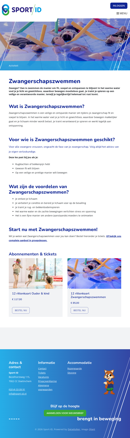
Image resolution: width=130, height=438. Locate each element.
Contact (42, 368)
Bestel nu (22, 310)
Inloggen (119, 5)
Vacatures (43, 376)
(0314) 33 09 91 (17, 389)
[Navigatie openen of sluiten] (122, 13)
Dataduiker (74, 429)
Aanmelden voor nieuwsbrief (65, 413)
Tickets (42, 372)
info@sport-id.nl (18, 393)
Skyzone (71, 372)
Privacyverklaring (47, 381)
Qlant (92, 429)
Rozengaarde (74, 368)
